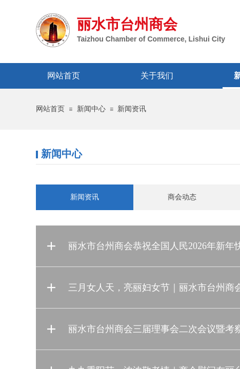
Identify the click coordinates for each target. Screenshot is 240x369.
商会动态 (182, 197)
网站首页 (50, 109)
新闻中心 (91, 109)
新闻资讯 (131, 109)
